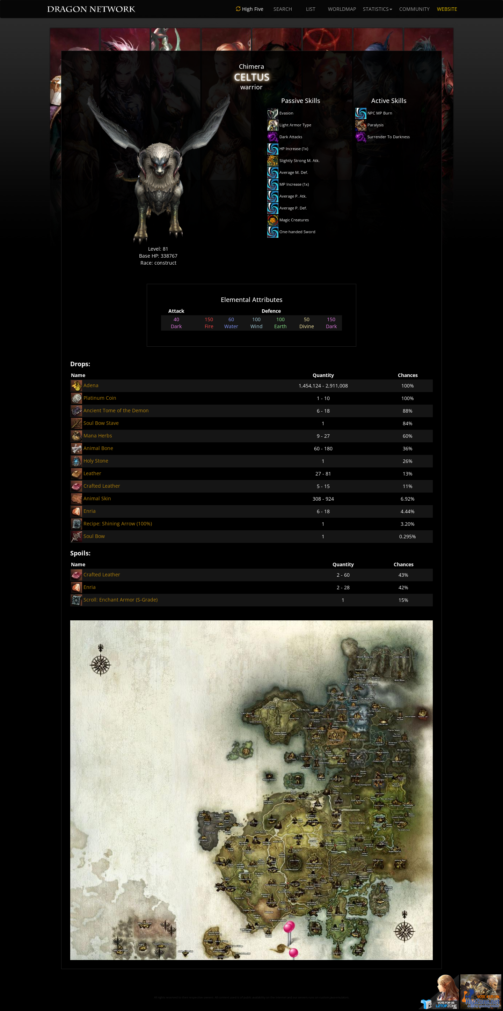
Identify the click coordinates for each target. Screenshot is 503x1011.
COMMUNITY (414, 9)
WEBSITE (447, 9)
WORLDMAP (342, 9)
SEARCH (283, 9)
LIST (310, 9)
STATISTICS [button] (377, 9)
